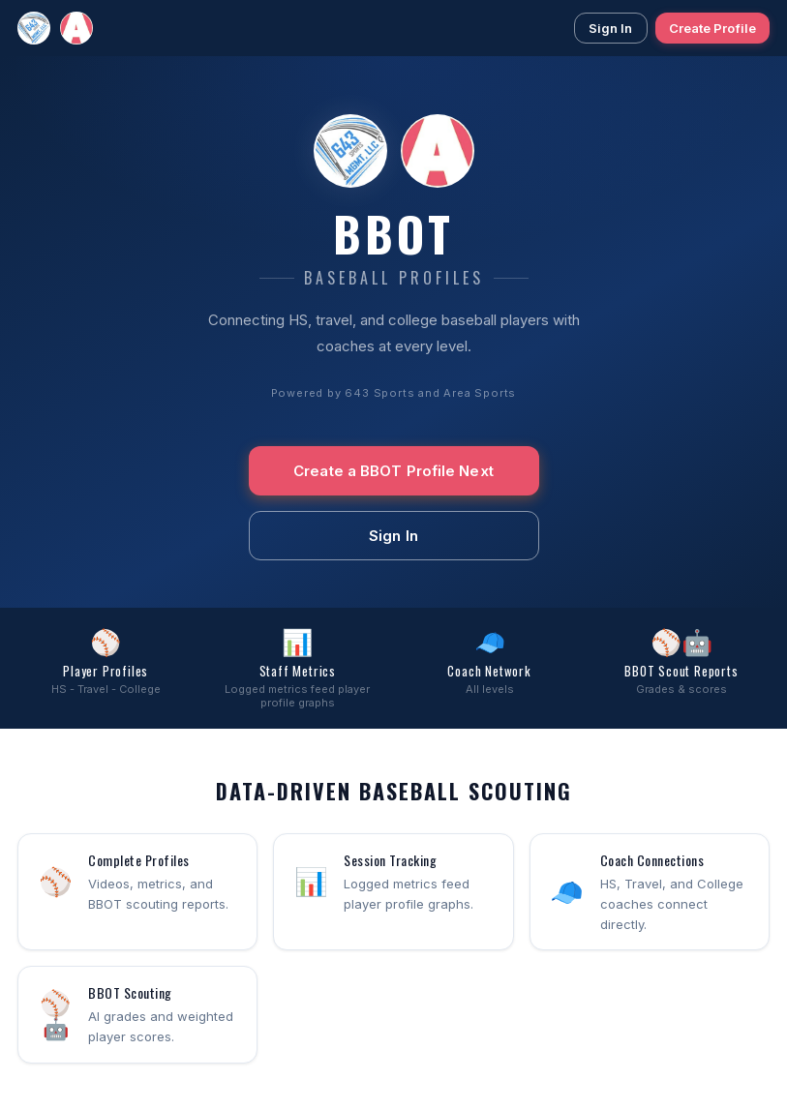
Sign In (611, 28)
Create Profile (712, 28)
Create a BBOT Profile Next (393, 471)
